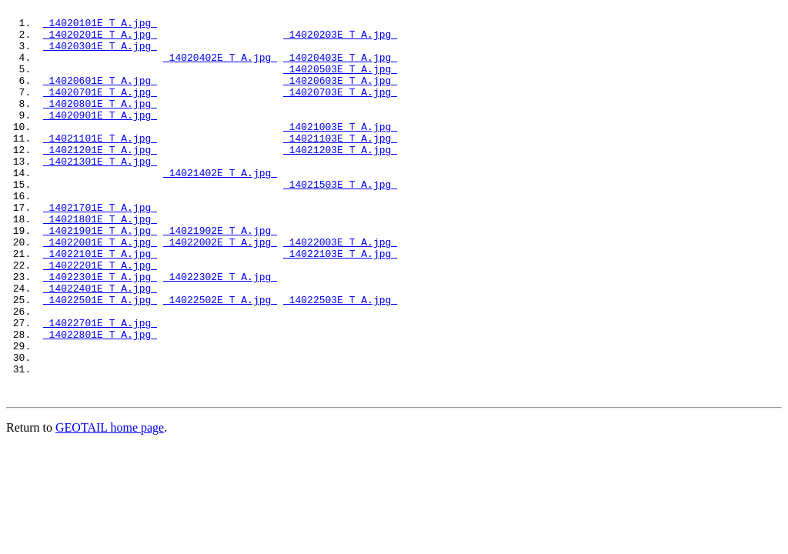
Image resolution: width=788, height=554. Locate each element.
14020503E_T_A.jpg (340, 82)
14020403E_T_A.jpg (340, 68)
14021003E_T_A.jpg (340, 152)
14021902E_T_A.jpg (220, 276)
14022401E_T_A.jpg (100, 345)
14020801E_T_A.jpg (100, 124)
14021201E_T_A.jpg (100, 179)
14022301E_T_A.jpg (100, 332)
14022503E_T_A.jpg (340, 359)
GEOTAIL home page (109, 503)
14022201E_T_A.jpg (100, 318)
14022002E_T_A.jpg (220, 290)
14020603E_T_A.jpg (340, 96)
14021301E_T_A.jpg (100, 193)
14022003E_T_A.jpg (340, 290)
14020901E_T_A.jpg (100, 138)
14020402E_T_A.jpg (220, 68)
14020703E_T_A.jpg (340, 110)
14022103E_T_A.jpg (340, 304)
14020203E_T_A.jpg (340, 41)
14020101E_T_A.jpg (100, 27)
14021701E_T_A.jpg (100, 248)
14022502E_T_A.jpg (220, 359)
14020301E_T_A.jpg (100, 55)
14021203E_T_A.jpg (340, 179)
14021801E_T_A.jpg (100, 262)
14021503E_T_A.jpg (340, 221)
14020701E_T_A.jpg (100, 110)
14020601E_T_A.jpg (100, 96)
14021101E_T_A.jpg (100, 165)
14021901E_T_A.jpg (100, 276)
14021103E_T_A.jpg (340, 165)
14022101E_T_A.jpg (100, 304)
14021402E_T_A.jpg (220, 207)
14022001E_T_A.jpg (100, 290)
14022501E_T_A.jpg (100, 359)
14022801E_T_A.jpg (100, 401)
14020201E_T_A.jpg (100, 41)
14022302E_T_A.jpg (220, 332)
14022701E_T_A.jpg (100, 387)
